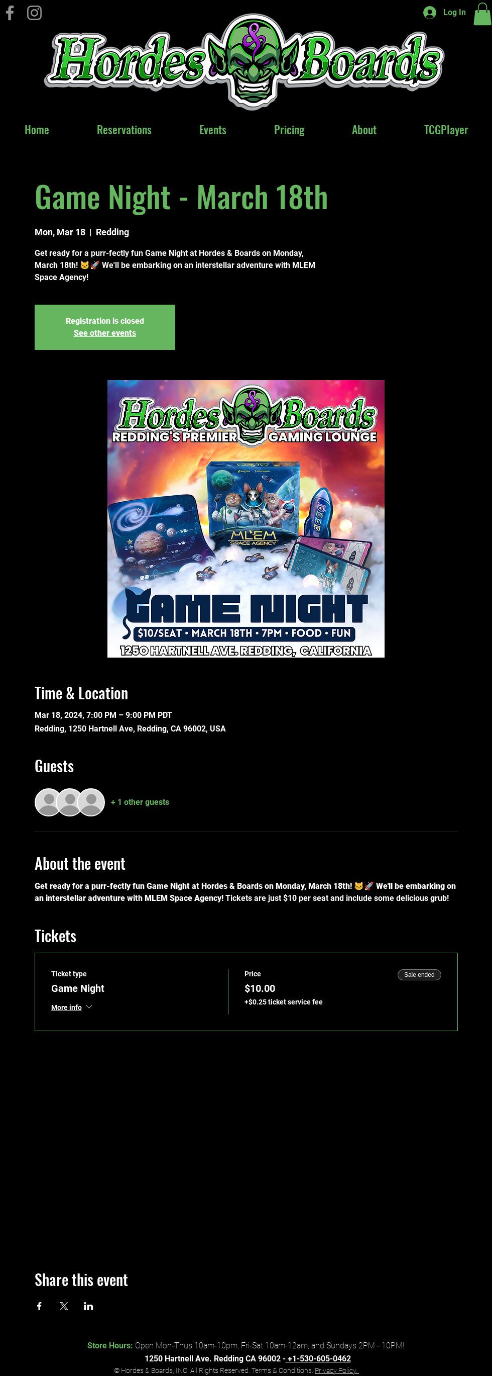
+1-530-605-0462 (318, 1358)
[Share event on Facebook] (39, 1306)
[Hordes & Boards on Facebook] (10, 13)
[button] (482, 14)
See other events (105, 333)
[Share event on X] (64, 1306)
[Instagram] (34, 13)
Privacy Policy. (337, 1370)
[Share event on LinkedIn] (88, 1306)
